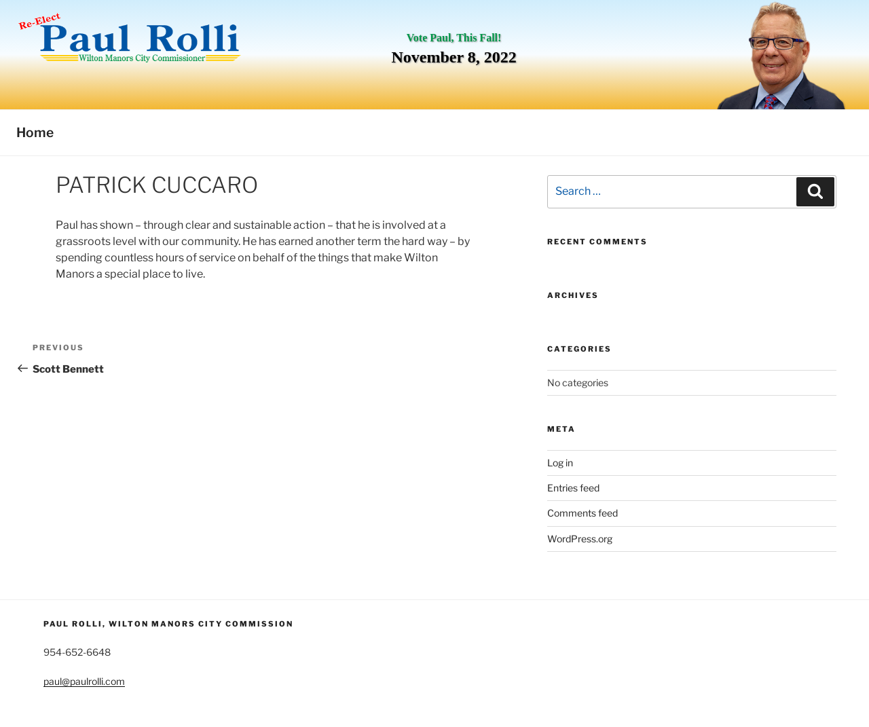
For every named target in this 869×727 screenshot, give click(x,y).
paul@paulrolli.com (84, 681)
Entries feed (573, 487)
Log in (560, 462)
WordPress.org (579, 538)
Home (35, 132)
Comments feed (582, 513)
